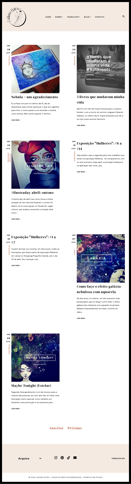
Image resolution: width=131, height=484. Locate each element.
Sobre (59, 17)
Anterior (56, 428)
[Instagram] (55, 458)
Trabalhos (73, 17)
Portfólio (9, 60)
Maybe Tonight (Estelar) (31, 385)
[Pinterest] (62, 458)
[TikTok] (68, 458)
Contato (99, 17)
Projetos (75, 60)
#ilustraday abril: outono (32, 192)
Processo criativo (9, 157)
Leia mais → (16, 120)
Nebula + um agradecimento (34, 97)
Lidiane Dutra (42, 477)
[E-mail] (75, 458)
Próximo (75, 428)
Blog (87, 17)
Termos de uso (118, 458)
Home (48, 17)
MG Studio (97, 477)
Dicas (75, 252)
